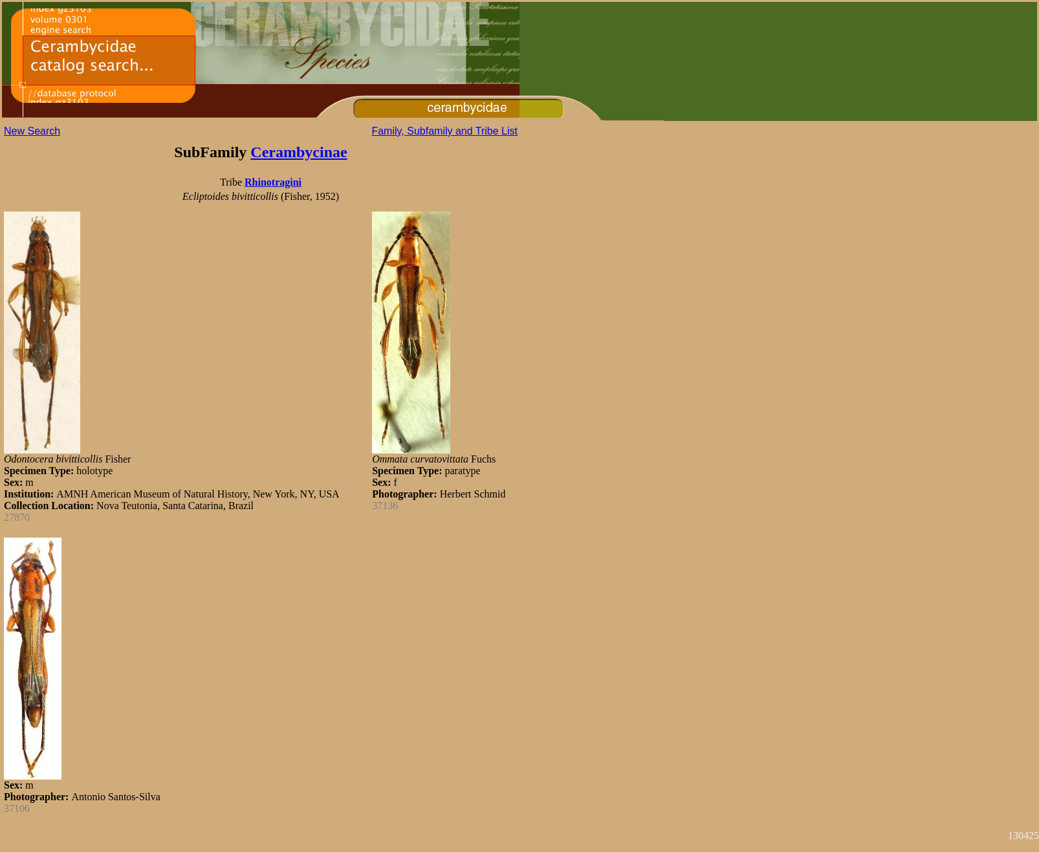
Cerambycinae (298, 152)
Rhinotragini (273, 182)
